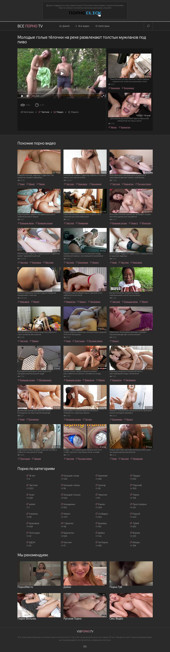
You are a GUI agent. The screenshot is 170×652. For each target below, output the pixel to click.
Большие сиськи (44, 223)
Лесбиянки (94, 302)
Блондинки (127, 88)
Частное (43, 112)
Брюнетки (124, 127)
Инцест (133, 223)
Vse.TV (85, 631)
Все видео (82, 26)
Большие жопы (25, 223)
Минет (112, 127)
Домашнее (81, 223)
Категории (102, 26)
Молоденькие (43, 380)
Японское (145, 223)
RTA (85, 646)
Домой (64, 26)
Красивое (114, 88)
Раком (40, 184)
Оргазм (87, 419)
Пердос (58, 112)
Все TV (30, 26)
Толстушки (78, 341)
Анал (21, 184)
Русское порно (143, 184)
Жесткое (48, 262)
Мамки (33, 341)
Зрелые (36, 459)
